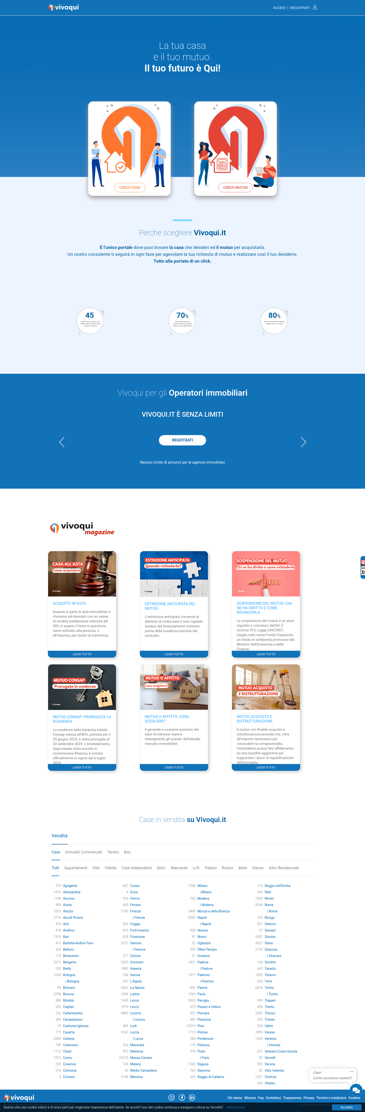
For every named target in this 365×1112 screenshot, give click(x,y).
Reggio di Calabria (210, 1077)
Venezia (270, 1039)
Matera (135, 1064)
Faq (261, 1098)
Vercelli (270, 1058)
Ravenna (203, 1070)
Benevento (71, 956)
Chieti (67, 1051)
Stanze (258, 868)
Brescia (68, 994)
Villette (110, 868)
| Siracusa (273, 956)
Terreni (113, 852)
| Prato (203, 1058)
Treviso (270, 1013)
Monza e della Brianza (213, 911)
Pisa (200, 1026)
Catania (68, 1039)
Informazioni (236, 1107)
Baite (243, 868)
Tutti (55, 868)
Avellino (69, 930)
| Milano (204, 892)
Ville (96, 868)
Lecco (134, 1007)
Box (127, 852)
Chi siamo (235, 1098)
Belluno (68, 949)
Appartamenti (75, 868)
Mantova (136, 1051)
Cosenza (69, 1064)
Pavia (201, 994)
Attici (161, 868)
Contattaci (273, 1098)
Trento (269, 1007)
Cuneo (135, 886)
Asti (66, 924)
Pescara (203, 1013)
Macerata (137, 1045)
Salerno (270, 924)
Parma (202, 988)
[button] (61, 442)
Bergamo (69, 962)
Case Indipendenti (137, 868)
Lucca (134, 1032)
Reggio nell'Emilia (277, 886)
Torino (269, 988)
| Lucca (136, 1039)
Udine (269, 1026)
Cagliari (68, 1007)
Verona (270, 1064)
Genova (135, 943)
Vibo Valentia (274, 1070)
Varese (270, 1032)
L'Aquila (135, 981)
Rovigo (270, 917)
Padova (202, 962)
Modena (203, 898)
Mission (250, 1098)
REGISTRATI (182, 440)
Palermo (203, 975)
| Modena (205, 905)
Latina (134, 994)
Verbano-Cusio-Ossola (281, 1051)
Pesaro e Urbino (209, 1007)
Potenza (203, 1045)
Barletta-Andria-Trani (78, 943)
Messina (136, 1077)
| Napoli (204, 924)
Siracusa (271, 949)
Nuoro (201, 937)
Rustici (227, 868)
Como (67, 1058)
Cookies (354, 1098)
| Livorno (137, 1019)
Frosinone (137, 937)
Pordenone (205, 1039)
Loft (196, 868)
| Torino (271, 994)
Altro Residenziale (284, 868)
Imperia (135, 968)
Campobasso (73, 1019)
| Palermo (205, 981)
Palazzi (211, 868)
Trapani (270, 1000)
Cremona (69, 1070)
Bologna (69, 975)
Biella (67, 968)
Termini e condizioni (331, 1098)
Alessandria (71, 892)
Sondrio (270, 962)
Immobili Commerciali (83, 852)
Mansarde (179, 868)
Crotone (69, 1077)
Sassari (270, 930)
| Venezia (272, 1045)
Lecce (134, 1000)
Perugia (203, 1000)
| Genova (137, 949)
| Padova (204, 968)
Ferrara (135, 905)
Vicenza (270, 1077)
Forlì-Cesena (139, 930)
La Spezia (137, 988)
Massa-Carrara (141, 1058)
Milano (202, 886)
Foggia (135, 924)
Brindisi (68, 1000)
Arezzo (68, 911)
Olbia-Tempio (207, 949)
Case (56, 852)
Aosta (67, 905)
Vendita (60, 836)
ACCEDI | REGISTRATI (295, 8)
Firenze (135, 911)
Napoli (202, 917)
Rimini (269, 898)
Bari (66, 937)
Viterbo (270, 1083)
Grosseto (136, 962)
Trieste (270, 1019)
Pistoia (202, 1032)
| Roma (271, 911)
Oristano (203, 956)
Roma (269, 905)
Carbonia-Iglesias (75, 1026)
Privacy (308, 1098)
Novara (202, 930)
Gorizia (135, 956)
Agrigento (70, 886)
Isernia (135, 975)
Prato (201, 1051)
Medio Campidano (143, 1070)
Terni (268, 981)
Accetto (347, 1107)
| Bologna (71, 981)
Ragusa (202, 1064)
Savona (270, 937)
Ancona (68, 898)
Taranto (270, 968)
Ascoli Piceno (73, 917)
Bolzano (69, 988)
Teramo (270, 975)
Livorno (135, 1013)
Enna (133, 892)
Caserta (69, 1032)
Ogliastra (204, 943)
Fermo (135, 898)
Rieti (268, 892)
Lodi (133, 1026)
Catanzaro (70, 1045)
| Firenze (137, 917)
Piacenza (204, 1019)
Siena (269, 943)
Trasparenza (292, 1098)
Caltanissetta (72, 1013)
